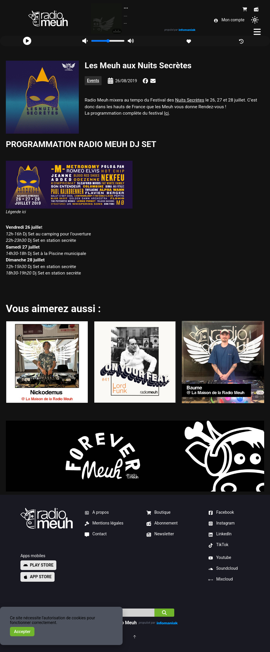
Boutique (158, 512)
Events (93, 80)
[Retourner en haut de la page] (135, 636)
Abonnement (162, 523)
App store (37, 576)
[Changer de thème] (255, 19)
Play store (38, 565)
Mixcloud (220, 579)
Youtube (219, 557)
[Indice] (125, 613)
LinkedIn (219, 534)
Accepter (22, 631)
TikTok (218, 545)
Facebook (221, 512)
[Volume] (108, 40)
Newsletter (160, 534)
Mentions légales (104, 523)
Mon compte (229, 20)
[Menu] (257, 31)
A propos (97, 512)
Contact (96, 534)
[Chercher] (164, 613)
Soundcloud (223, 568)
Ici (166, 113)
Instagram (221, 523)
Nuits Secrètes (189, 100)
